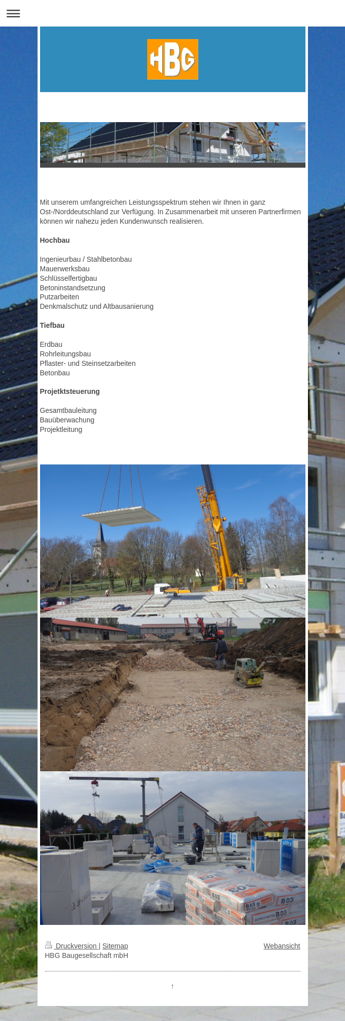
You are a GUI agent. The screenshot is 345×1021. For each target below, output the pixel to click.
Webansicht (282, 946)
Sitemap (115, 946)
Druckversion (72, 946)
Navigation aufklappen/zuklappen (172, 13)
